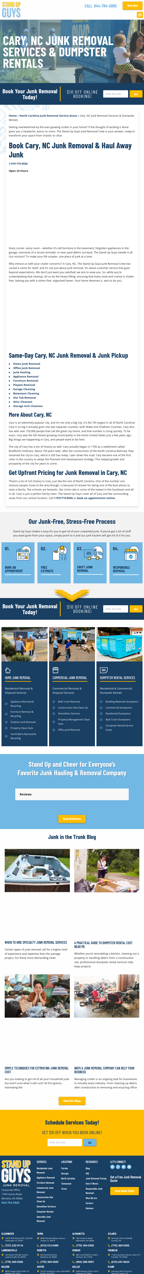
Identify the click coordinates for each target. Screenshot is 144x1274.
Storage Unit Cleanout (28, 406)
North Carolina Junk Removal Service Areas (48, 115)
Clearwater (7, 1207)
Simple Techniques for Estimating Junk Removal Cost (37, 1044)
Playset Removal (24, 385)
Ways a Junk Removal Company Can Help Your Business (104, 1044)
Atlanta (112, 1207)
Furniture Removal (25, 380)
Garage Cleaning (24, 389)
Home (13, 115)
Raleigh (5, 1240)
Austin (40, 1240)
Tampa (40, 1207)
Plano (111, 1240)
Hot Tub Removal (24, 397)
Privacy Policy (8, 1266)
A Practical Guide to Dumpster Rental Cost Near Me (103, 918)
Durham (76, 1223)
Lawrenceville (9, 1223)
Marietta (41, 1223)
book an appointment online (96, 498)
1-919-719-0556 (63, 498)
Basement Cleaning (26, 393)
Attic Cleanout (22, 401)
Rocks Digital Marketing (129, 1266)
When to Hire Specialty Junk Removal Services (36, 916)
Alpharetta (78, 1207)
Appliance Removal (26, 376)
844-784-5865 (105, 5)
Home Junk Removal (26, 363)
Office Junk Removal (26, 368)
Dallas (76, 1240)
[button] (140, 15)
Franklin (112, 1223)
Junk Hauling (21, 372)
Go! (136, 94)
